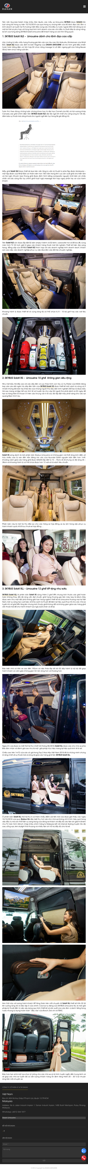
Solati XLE (10, 45)
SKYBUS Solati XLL (9, 595)
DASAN (79, 22)
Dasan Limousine (9, 1118)
